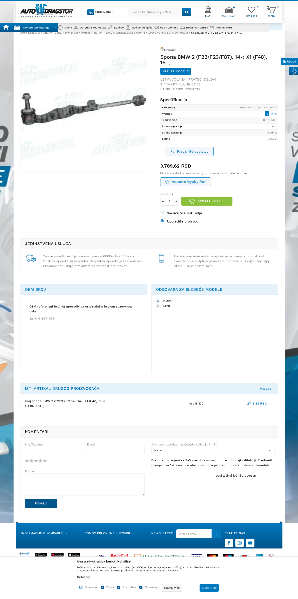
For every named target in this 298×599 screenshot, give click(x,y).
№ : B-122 (195, 403)
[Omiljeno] (251, 15)
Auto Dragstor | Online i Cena (41, 32)
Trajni (110, 587)
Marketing (151, 587)
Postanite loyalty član (188, 182)
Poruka (30, 471)
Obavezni (91, 587)
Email (91, 444)
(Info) (273, 113)
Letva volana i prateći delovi (168, 32)
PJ (267, 113)
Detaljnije (83, 577)
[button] (159, 12)
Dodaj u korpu (210, 201)
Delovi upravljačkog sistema (125, 32)
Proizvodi (71, 32)
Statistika (129, 587)
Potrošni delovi (91, 32)
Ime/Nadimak (34, 444)
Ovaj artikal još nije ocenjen (236, 475)
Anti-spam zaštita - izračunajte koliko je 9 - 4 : (184, 444)
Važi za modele (176, 71)
